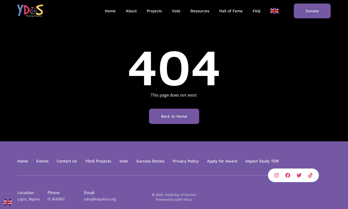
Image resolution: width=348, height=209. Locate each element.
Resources (199, 11)
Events (42, 161)
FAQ (256, 11)
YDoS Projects (98, 161)
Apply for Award (222, 161)
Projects (154, 11)
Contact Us (67, 161)
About (131, 11)
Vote (176, 11)
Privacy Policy (186, 161)
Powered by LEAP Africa (174, 199)
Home (110, 11)
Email (89, 192)
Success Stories (150, 161)
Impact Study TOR (262, 161)
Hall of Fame (231, 11)
